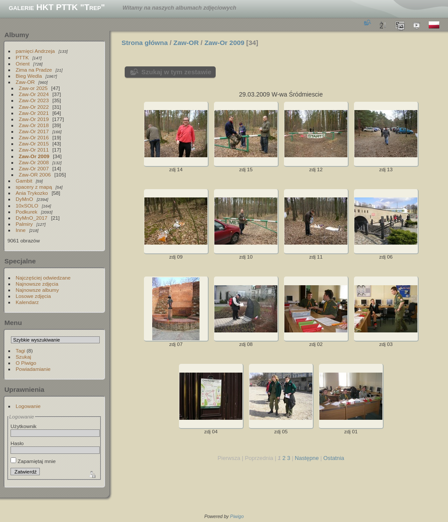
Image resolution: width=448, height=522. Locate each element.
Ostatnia (333, 458)
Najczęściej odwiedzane (43, 277)
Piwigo (237, 516)
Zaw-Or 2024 (34, 94)
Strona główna (145, 42)
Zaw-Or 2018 (34, 125)
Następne (307, 458)
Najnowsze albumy (37, 290)
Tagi (20, 350)
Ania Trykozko (32, 193)
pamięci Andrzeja (35, 51)
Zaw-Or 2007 (34, 168)
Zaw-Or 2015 (34, 143)
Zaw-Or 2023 (34, 100)
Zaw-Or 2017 (34, 131)
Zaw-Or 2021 (34, 113)
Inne (21, 230)
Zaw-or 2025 (33, 88)
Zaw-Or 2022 (34, 107)
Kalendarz (27, 302)
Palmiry (24, 224)
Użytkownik (23, 426)
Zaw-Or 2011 (34, 149)
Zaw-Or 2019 (34, 119)
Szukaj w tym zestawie (176, 72)
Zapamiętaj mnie (33, 461)
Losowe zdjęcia (33, 296)
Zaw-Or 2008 (34, 162)
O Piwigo (26, 363)
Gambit (24, 180)
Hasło (17, 443)
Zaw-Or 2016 (34, 137)
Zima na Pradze (34, 70)
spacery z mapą (34, 187)
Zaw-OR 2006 (35, 174)
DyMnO (24, 199)
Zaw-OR (25, 82)
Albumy (16, 34)
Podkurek (27, 211)
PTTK (22, 57)
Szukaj (23, 357)
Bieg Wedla (29, 76)
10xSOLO (27, 205)
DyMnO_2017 (32, 218)
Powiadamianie (33, 369)
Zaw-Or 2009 (34, 156)
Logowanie (28, 406)
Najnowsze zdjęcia (37, 284)
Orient (23, 63)
